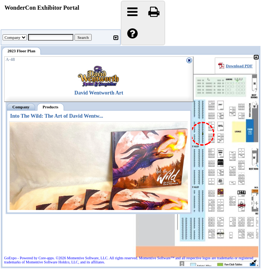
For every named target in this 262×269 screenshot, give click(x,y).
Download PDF (239, 66)
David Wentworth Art (98, 93)
